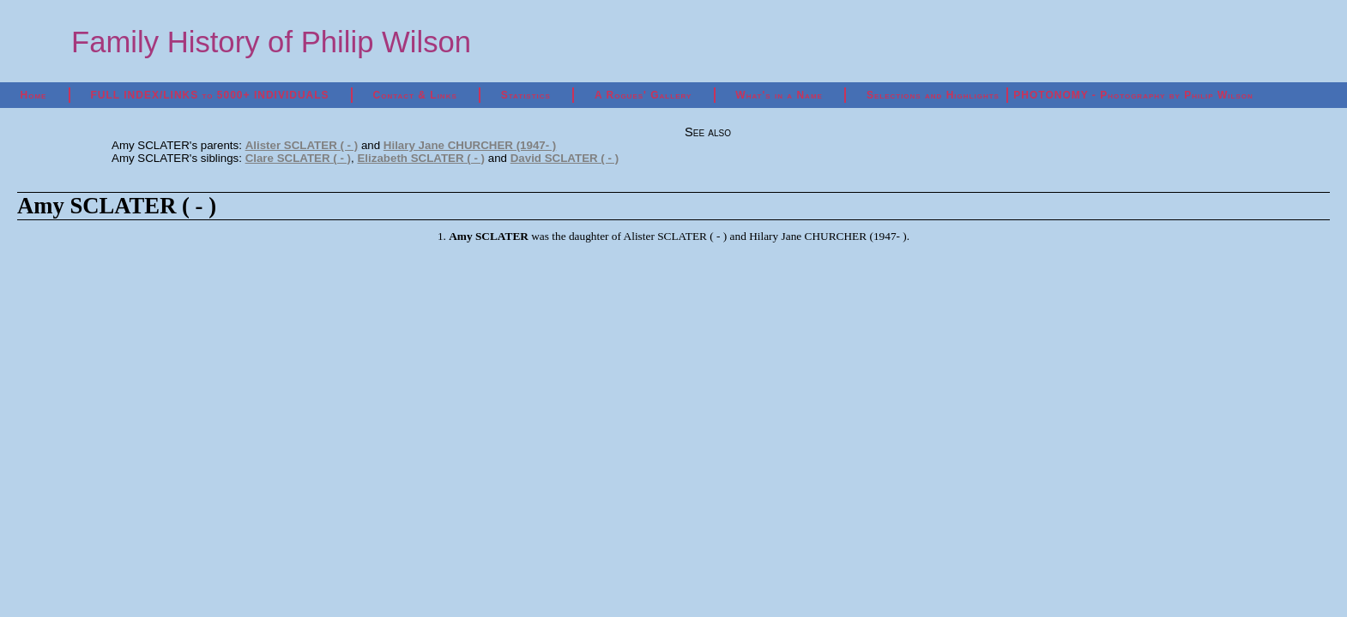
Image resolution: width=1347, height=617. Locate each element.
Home (34, 95)
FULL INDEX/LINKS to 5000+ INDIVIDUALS (209, 95)
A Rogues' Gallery (643, 95)
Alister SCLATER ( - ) (302, 145)
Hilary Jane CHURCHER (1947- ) (470, 145)
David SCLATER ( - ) (564, 158)
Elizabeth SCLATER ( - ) (421, 158)
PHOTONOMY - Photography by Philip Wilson (1133, 95)
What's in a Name (779, 95)
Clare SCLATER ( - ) (298, 158)
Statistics (526, 95)
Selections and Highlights (933, 95)
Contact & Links (415, 95)
